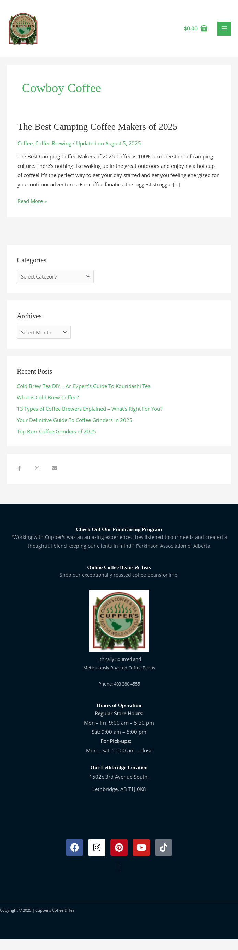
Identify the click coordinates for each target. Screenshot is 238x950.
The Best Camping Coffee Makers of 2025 (97, 137)
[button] (119, 877)
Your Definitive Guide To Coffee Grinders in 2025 (74, 430)
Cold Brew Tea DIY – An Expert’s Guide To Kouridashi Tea (84, 397)
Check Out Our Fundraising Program (119, 540)
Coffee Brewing (53, 153)
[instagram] (43, 478)
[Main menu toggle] (224, 34)
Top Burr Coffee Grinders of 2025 (56, 442)
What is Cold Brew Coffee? (48, 408)
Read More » (32, 211)
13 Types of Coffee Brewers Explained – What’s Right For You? (89, 419)
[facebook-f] (25, 478)
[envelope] (55, 478)
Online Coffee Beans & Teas (119, 578)
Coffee (25, 153)
